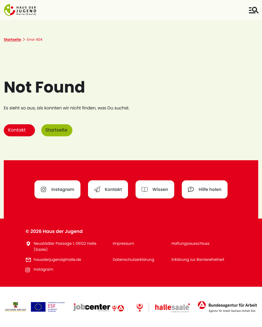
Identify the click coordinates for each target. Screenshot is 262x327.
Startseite (56, 130)
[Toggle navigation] (253, 10)
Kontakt (17, 130)
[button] (20, 10)
